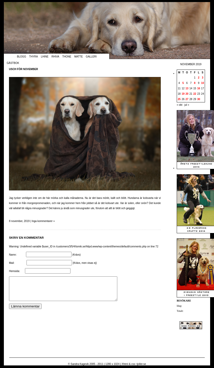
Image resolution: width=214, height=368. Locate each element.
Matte (78, 56)
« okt (179, 104)
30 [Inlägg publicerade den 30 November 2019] (198, 99)
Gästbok (13, 63)
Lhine (44, 56)
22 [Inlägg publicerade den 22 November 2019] (194, 93)
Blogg (21, 56)
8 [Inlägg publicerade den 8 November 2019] (194, 83)
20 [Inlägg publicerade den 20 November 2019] (186, 93)
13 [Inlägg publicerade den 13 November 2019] (186, 88)
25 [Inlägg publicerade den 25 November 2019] (179, 99)
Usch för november (23, 69)
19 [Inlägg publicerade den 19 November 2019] (183, 93)
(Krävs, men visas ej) (85, 263)
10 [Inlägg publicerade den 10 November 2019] (202, 83)
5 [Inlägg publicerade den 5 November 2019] (183, 83)
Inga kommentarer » (43, 221)
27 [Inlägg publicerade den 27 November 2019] (186, 99)
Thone (66, 56)
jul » (186, 104)
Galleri (91, 56)
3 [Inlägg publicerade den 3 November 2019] (202, 77)
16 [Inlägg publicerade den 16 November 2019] (198, 88)
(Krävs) (76, 254)
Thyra (33, 56)
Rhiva (55, 56)
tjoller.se (141, 364)
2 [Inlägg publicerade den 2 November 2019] (198, 77)
